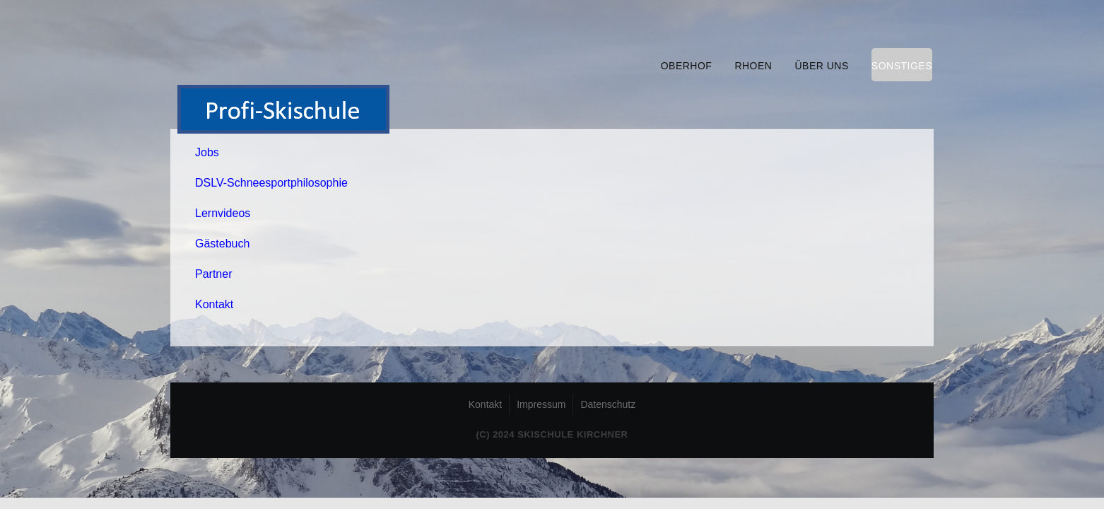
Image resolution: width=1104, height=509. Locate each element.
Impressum (541, 404)
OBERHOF (686, 65)
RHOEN (753, 65)
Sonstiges (901, 65)
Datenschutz (607, 404)
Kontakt (214, 304)
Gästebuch (222, 244)
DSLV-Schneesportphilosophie (271, 183)
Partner (213, 274)
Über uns (821, 65)
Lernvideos (222, 213)
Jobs (207, 152)
